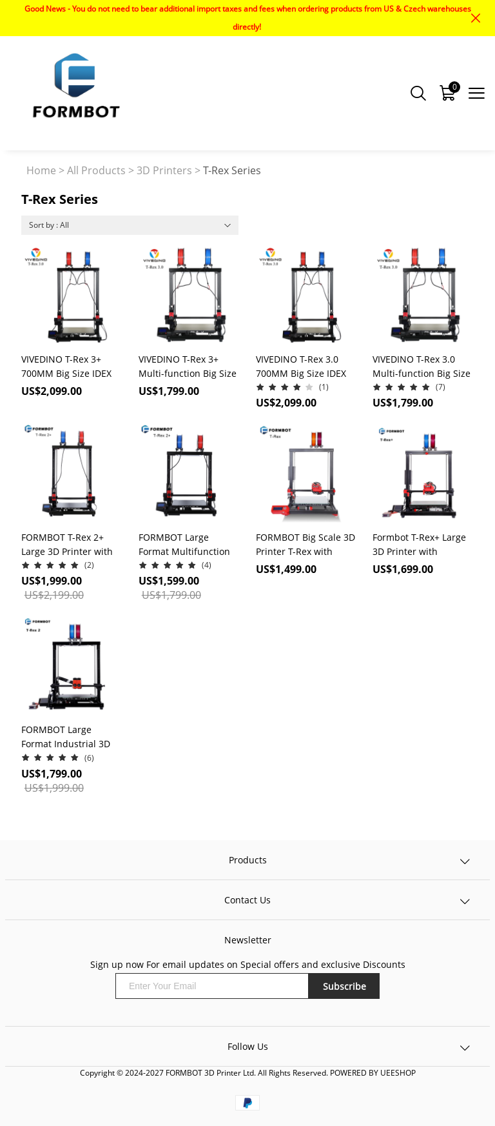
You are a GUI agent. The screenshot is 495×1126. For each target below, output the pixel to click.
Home (41, 170)
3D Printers (164, 170)
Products (248, 860)
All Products (96, 170)
